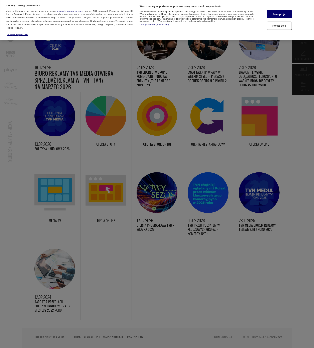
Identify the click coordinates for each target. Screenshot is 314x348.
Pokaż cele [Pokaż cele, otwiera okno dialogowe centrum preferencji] (279, 25)
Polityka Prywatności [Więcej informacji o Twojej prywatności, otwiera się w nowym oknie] (17, 34)
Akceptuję (279, 14)
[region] (157, 20)
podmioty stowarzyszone (69, 11)
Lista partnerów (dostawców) (154, 24)
